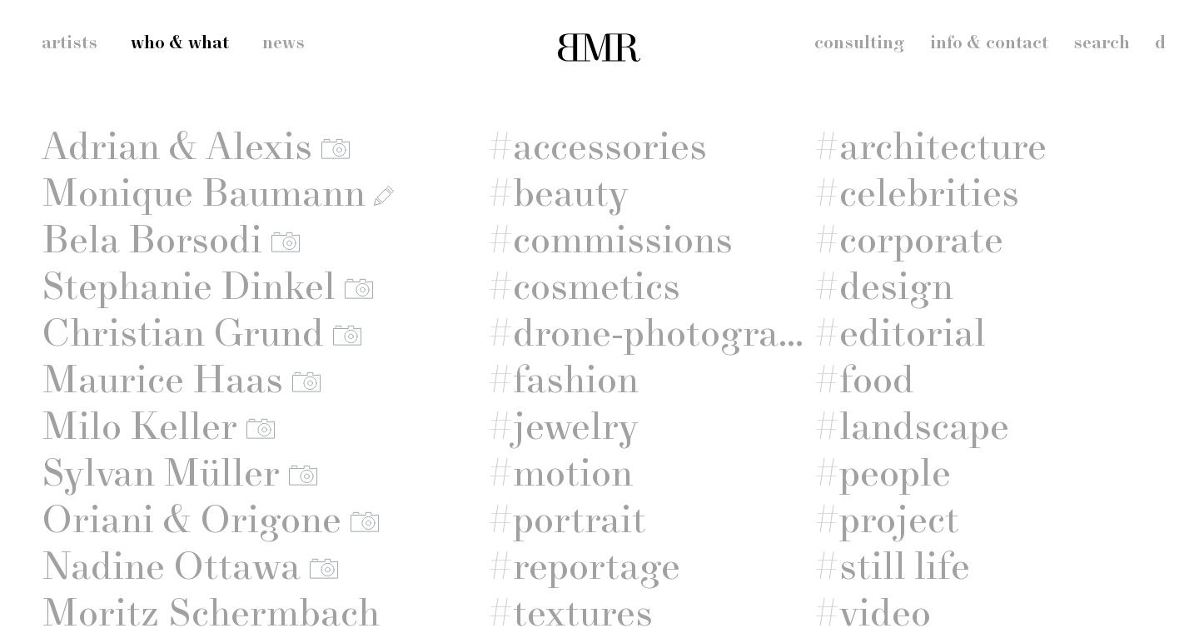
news (283, 43)
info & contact (989, 43)
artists (69, 43)
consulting (859, 43)
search (1101, 43)
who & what (180, 43)
